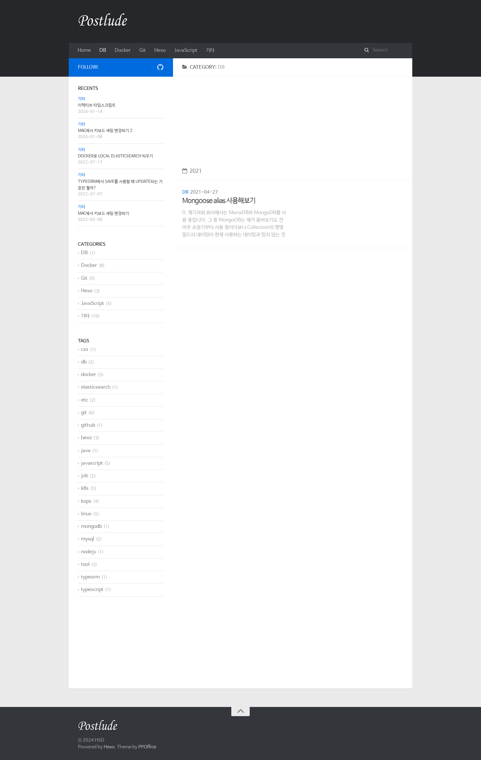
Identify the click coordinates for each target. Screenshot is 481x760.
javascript (92, 463)
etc (84, 400)
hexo (86, 438)
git (84, 413)
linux (86, 514)
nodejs (88, 552)
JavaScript (185, 50)
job (84, 476)
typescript (92, 590)
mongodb (91, 526)
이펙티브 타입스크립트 (97, 105)
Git (142, 50)
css (84, 349)
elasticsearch (95, 387)
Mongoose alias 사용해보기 (219, 201)
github (88, 425)
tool (85, 564)
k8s (85, 488)
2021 (192, 171)
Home (84, 50)
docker (88, 375)
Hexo (160, 50)
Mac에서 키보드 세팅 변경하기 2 (105, 131)
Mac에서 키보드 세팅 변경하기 (103, 213)
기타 (210, 50)
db (84, 362)
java (85, 451)
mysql (87, 539)
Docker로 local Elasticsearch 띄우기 (115, 156)
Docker (123, 50)
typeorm (90, 577)
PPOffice (147, 747)
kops (86, 501)
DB (102, 50)
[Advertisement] (292, 120)
